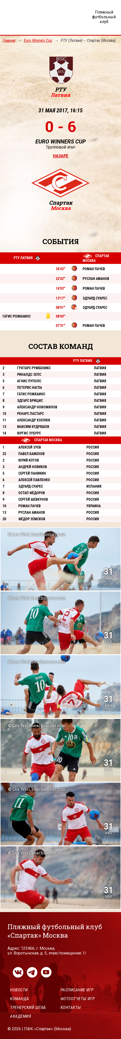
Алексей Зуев (29, 447)
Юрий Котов (28, 460)
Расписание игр (77, 989)
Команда (19, 998)
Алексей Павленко (34, 480)
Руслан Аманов (31, 512)
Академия (20, 1016)
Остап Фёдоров (31, 493)
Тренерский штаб (28, 1007)
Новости (19, 989)
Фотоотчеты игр (77, 998)
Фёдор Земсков (31, 519)
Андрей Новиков (32, 467)
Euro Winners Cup (38, 40)
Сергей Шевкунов (33, 499)
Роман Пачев (29, 506)
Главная (9, 40)
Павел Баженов (31, 454)
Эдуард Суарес (30, 486)
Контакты (70, 1007)
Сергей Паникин (32, 473)
